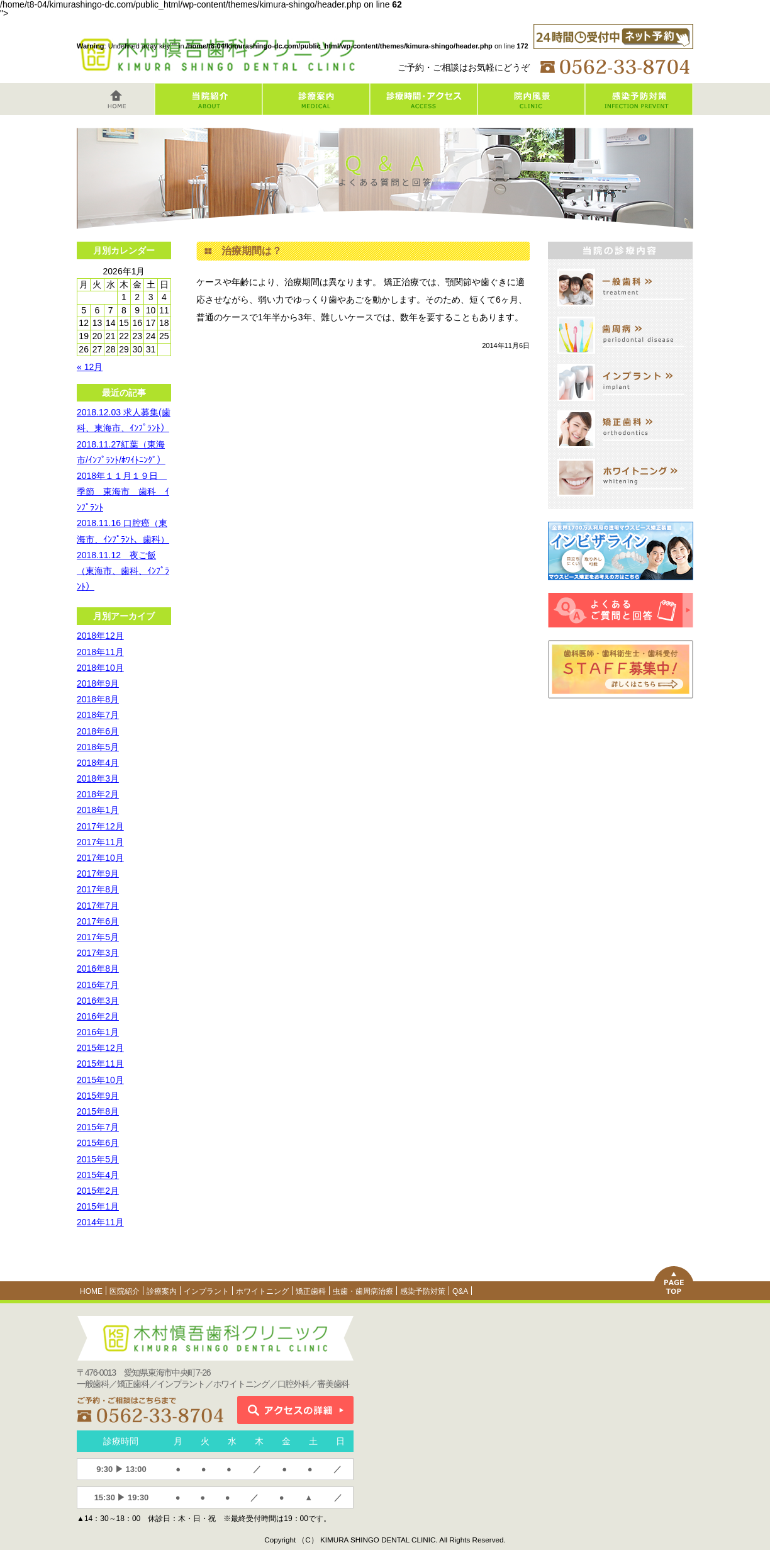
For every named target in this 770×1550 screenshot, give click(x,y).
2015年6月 (98, 1143)
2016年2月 (98, 1016)
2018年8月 (98, 699)
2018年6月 (98, 731)
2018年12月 (100, 636)
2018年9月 (98, 683)
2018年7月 (98, 715)
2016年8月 (98, 968)
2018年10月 (100, 668)
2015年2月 (98, 1191)
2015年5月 (98, 1159)
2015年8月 (98, 1111)
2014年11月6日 (506, 345)
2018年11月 (100, 652)
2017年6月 (98, 921)
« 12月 (90, 367)
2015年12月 (100, 1048)
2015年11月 (100, 1064)
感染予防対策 (422, 1291)
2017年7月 (98, 906)
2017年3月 (98, 953)
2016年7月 (98, 985)
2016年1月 (98, 1032)
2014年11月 (100, 1222)
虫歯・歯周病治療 (363, 1291)
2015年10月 (100, 1080)
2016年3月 (98, 1001)
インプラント (206, 1291)
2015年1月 (98, 1206)
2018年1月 (98, 810)
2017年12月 (100, 826)
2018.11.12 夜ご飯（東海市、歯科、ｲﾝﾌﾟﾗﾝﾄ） (123, 571)
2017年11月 (100, 842)
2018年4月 (98, 763)
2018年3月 (98, 778)
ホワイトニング (262, 1291)
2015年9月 (98, 1096)
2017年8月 (98, 889)
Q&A (460, 1291)
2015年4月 (98, 1175)
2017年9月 (98, 873)
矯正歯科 (311, 1291)
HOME (91, 1291)
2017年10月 (100, 858)
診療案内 (162, 1291)
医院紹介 (124, 1291)
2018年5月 (98, 747)
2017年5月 (98, 937)
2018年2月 (98, 794)
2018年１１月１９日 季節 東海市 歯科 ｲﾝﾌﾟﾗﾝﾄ (123, 491)
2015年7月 (98, 1127)
